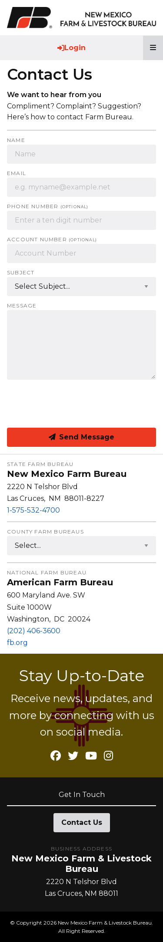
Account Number (52, 239)
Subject (20, 272)
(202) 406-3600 (33, 631)
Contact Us (81, 822)
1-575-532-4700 (33, 510)
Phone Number (48, 206)
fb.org (17, 642)
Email (16, 173)
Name (16, 140)
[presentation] (73, 404)
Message (22, 305)
